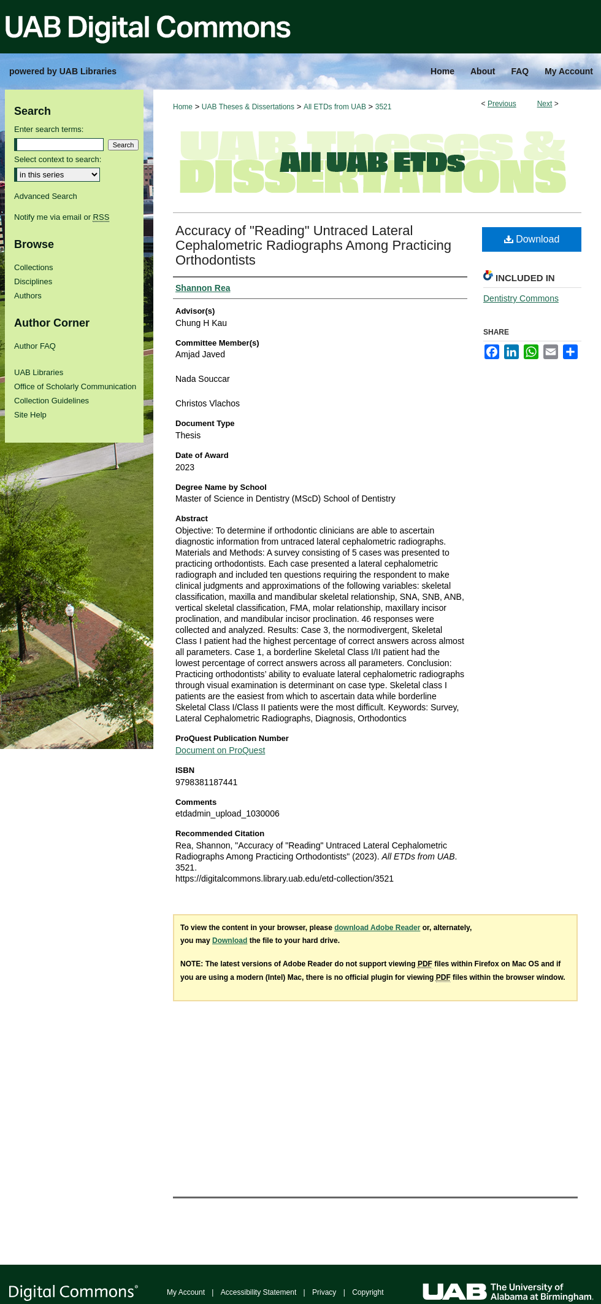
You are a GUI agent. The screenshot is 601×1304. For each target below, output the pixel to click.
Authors (28, 295)
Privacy (324, 1292)
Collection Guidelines (51, 400)
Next (545, 103)
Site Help (30, 414)
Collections (33, 267)
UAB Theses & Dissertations (248, 107)
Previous (502, 103)
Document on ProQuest (220, 750)
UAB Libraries (38, 372)
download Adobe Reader (377, 927)
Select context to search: (57, 159)
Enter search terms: (48, 129)
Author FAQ (35, 346)
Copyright (367, 1292)
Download (532, 239)
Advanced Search (45, 196)
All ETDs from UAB (335, 107)
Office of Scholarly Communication (75, 386)
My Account (186, 1292)
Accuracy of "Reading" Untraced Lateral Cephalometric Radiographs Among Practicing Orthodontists (313, 245)
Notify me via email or (61, 217)
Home (183, 107)
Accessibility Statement (258, 1292)
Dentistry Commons (521, 298)
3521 (383, 107)
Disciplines (33, 281)
